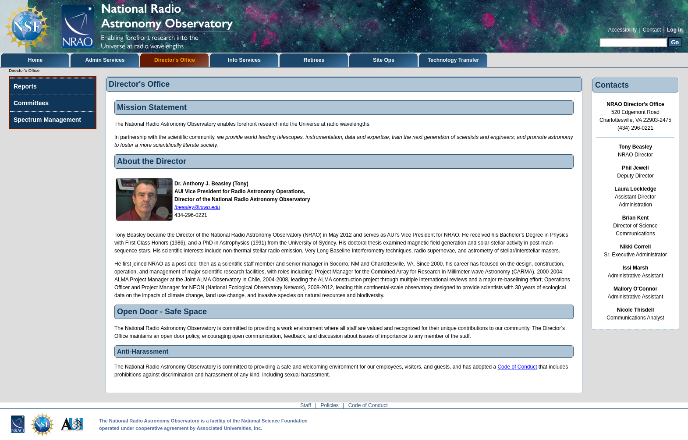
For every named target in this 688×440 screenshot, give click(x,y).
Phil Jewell (635, 168)
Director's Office (174, 60)
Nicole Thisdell (635, 310)
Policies (330, 405)
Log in (675, 30)
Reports (25, 86)
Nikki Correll (635, 247)
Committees (31, 102)
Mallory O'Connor (635, 289)
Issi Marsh (636, 268)
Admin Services (104, 60)
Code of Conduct (517, 367)
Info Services (244, 60)
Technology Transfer (453, 60)
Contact (652, 30)
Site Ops (383, 60)
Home (35, 60)
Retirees (314, 60)
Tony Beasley (635, 147)
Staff (305, 405)
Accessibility (622, 30)
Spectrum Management (47, 119)
